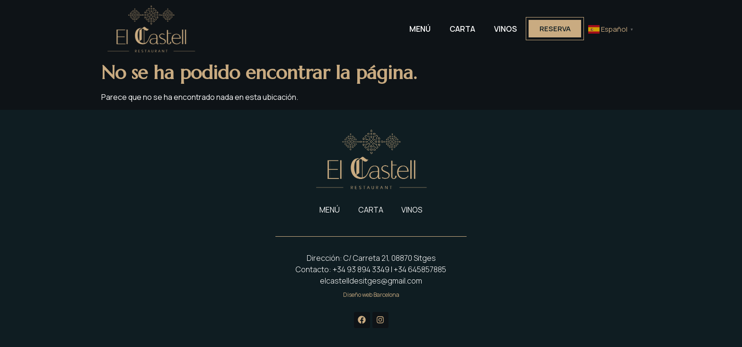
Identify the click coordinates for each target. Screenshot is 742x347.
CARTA (461, 29)
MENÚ (418, 29)
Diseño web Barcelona (371, 295)
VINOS (504, 29)
